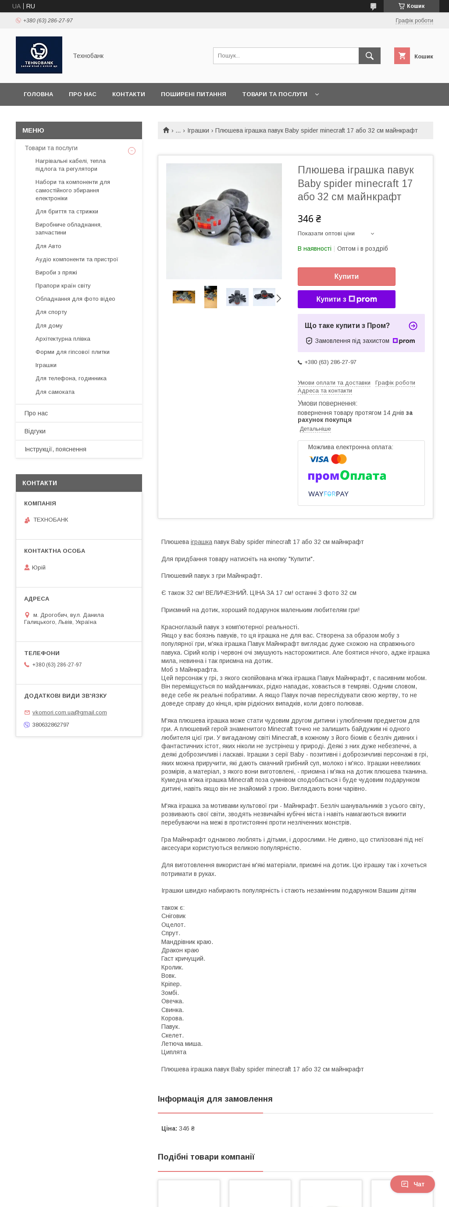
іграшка (201, 541)
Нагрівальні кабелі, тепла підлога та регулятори (71, 165)
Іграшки (198, 130)
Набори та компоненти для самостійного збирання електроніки (73, 190)
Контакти (128, 94)
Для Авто (48, 246)
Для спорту (51, 312)
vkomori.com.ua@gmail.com (69, 712)
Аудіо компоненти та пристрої (77, 259)
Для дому (49, 325)
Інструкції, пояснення (55, 449)
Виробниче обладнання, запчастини (69, 228)
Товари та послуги (274, 94)
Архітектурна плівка (63, 338)
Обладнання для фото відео (75, 298)
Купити (347, 276)
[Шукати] (370, 55)
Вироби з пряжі (56, 272)
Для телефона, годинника (71, 378)
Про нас (82, 94)
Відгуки (35, 431)
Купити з (346, 299)
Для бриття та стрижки (67, 211)
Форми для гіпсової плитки (73, 352)
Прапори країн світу (63, 285)
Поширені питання (193, 94)
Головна (38, 94)
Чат (412, 1184)
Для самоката (55, 392)
